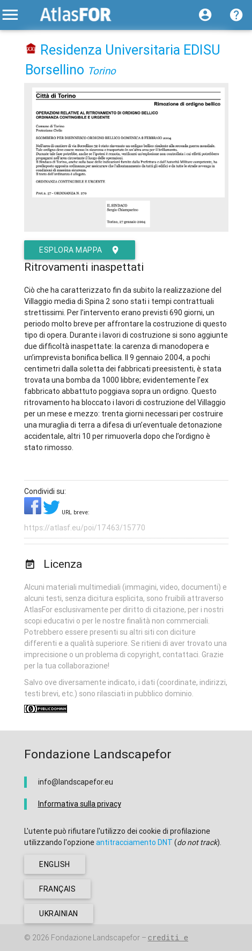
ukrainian (58, 913)
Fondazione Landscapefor (95, 937)
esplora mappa (79, 250)
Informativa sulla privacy (79, 804)
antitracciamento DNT (134, 842)
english (54, 864)
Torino (101, 70)
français (57, 889)
